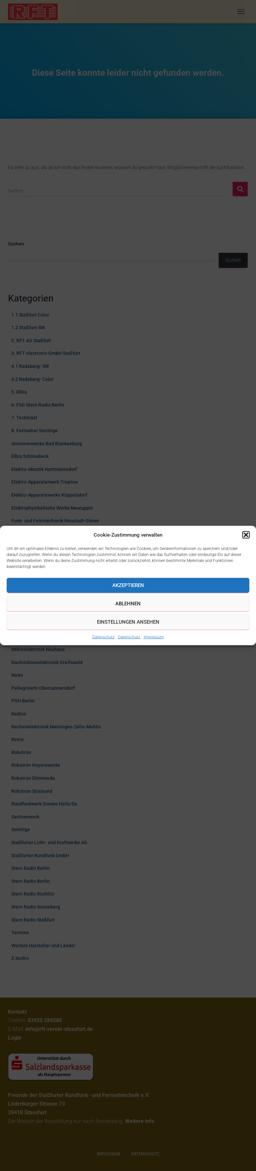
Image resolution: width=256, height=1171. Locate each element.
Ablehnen (128, 604)
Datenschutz (103, 636)
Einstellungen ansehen (128, 622)
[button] (246, 534)
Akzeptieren (128, 585)
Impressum (154, 636)
